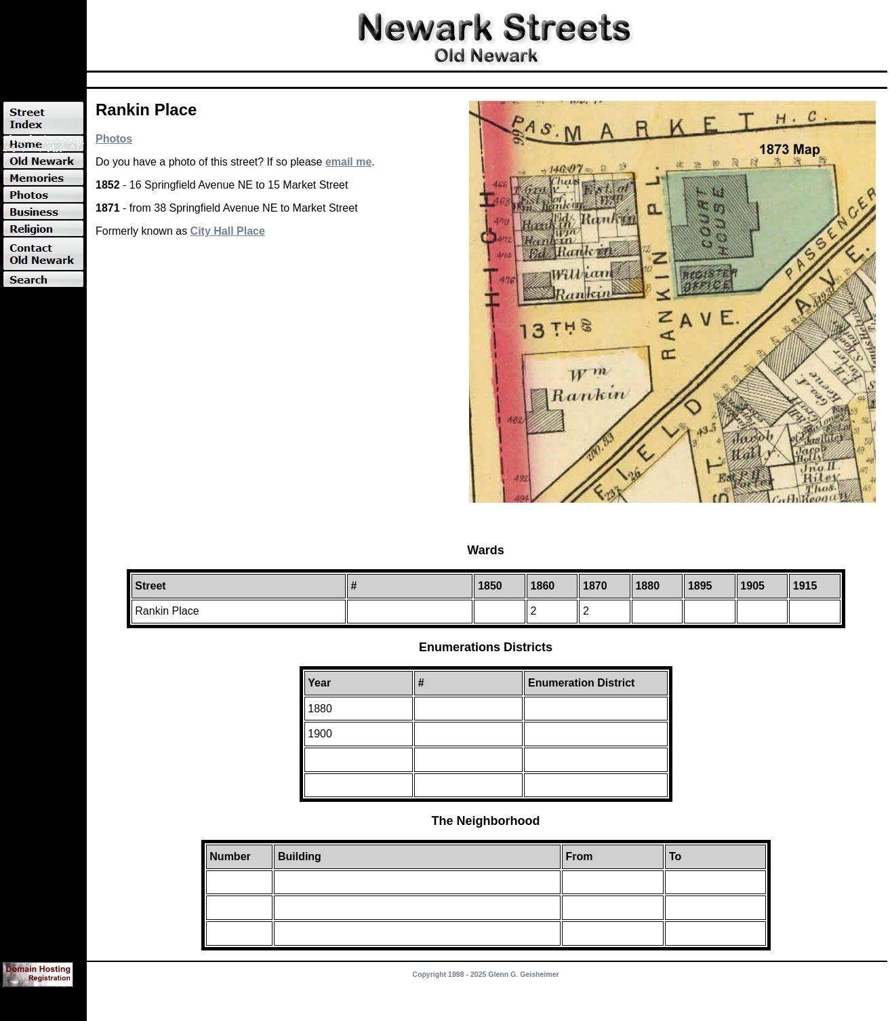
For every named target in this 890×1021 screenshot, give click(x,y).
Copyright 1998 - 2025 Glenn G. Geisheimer (485, 974)
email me (348, 162)
